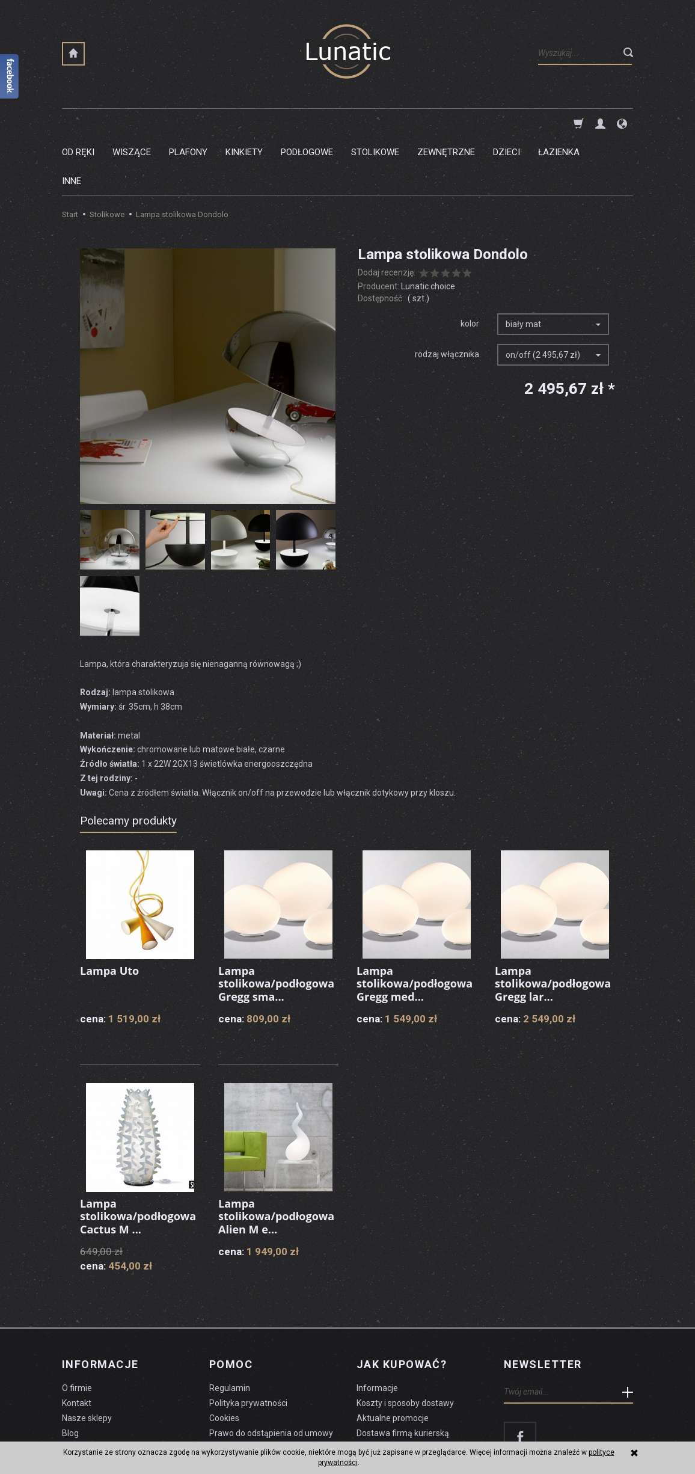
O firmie (77, 1330)
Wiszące (131, 123)
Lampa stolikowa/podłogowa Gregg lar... (553, 926)
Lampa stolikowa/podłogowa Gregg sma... (276, 926)
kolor (470, 266)
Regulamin (229, 1330)
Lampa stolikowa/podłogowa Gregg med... (415, 926)
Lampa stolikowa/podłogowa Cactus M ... (138, 1158)
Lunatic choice (428, 228)
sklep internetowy (591, 1435)
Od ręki (78, 123)
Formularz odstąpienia (252, 1390)
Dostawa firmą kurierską (403, 1375)
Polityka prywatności (248, 1345)
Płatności (374, 1390)
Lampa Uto (109, 913)
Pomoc (231, 1307)
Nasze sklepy (87, 1360)
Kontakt (76, 1345)
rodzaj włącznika (447, 296)
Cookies (224, 1360)
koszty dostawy (122, 1435)
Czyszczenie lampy (99, 1390)
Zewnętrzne (446, 123)
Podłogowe (307, 123)
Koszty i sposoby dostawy (405, 1345)
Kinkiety (244, 123)
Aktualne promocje (393, 1360)
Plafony (188, 123)
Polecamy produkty (128, 763)
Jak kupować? (402, 1307)
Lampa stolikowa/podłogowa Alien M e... (276, 1158)
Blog (70, 1375)
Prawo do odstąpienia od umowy (271, 1375)
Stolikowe (375, 123)
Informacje (100, 1307)
